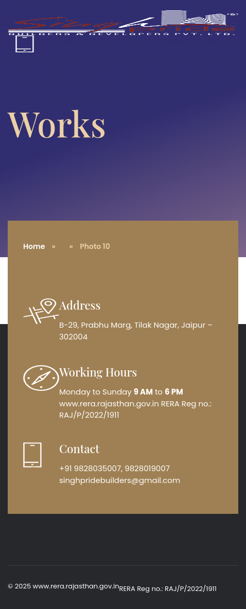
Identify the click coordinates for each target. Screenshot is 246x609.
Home (34, 246)
